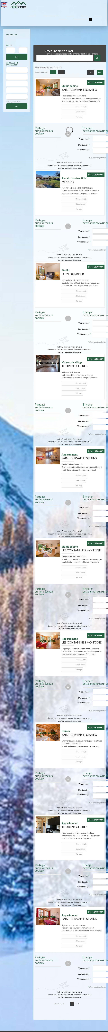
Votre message (83, 141)
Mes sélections (97, 16)
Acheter (34, 15)
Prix (7, 43)
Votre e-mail (83, 217)
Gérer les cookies (12, 1002)
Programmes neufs (47, 15)
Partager (70, 109)
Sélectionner (87, 104)
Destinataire (83, 137)
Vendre (67, 15)
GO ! (16, 54)
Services (75, 15)
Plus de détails (72, 104)
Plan (46, 1002)
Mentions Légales (9, 1000)
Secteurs (59, 15)
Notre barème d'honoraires (31, 1002)
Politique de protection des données (32, 1000)
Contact (84, 15)
